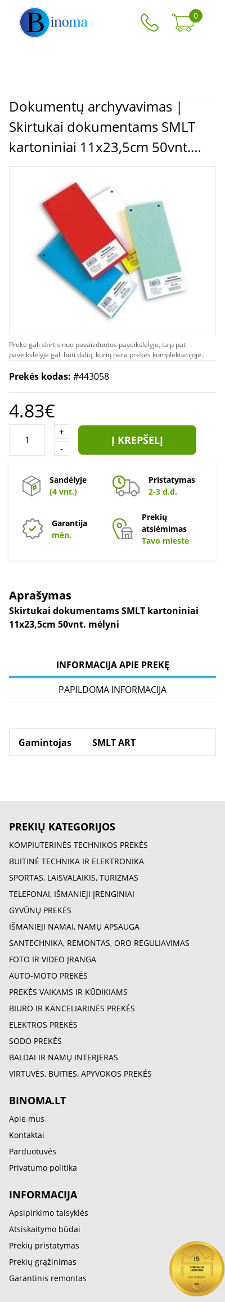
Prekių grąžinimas (42, 1261)
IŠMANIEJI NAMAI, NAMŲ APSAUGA (74, 926)
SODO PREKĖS (35, 1041)
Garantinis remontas (48, 1278)
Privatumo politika (43, 1167)
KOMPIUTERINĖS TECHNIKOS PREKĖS (78, 844)
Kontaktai (26, 1135)
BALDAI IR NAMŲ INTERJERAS (63, 1057)
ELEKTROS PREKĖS (43, 1024)
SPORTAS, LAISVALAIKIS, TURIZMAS (73, 877)
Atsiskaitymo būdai (44, 1229)
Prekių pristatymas (44, 1245)
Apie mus (26, 1118)
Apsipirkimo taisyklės (48, 1212)
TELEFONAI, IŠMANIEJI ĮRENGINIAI (71, 893)
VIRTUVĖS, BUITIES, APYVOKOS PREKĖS (80, 1073)
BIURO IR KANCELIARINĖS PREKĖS (72, 1008)
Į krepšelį (137, 440)
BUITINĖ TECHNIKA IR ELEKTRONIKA (76, 861)
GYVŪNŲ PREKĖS (40, 910)
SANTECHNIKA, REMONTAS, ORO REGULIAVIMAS (99, 942)
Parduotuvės (32, 1151)
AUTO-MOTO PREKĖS (48, 975)
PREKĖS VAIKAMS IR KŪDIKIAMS (68, 992)
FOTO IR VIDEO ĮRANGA (52, 959)
